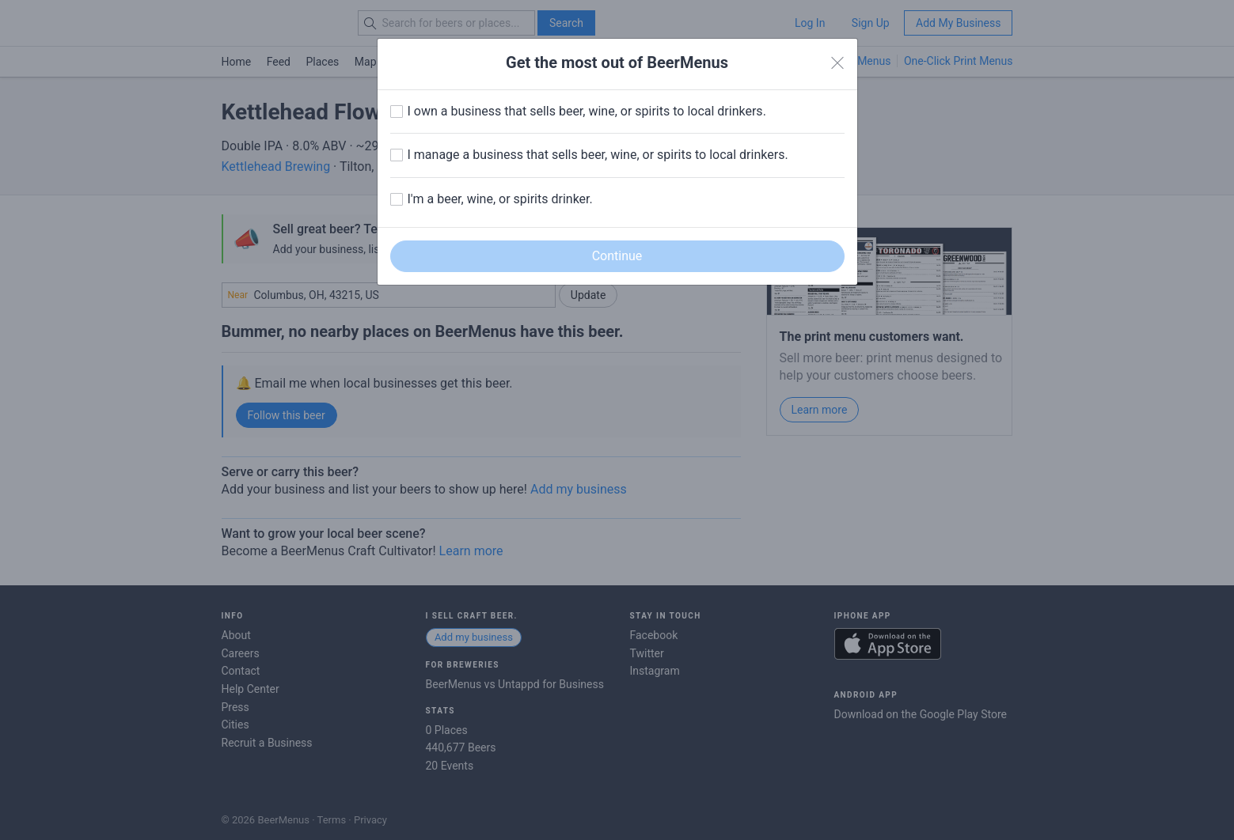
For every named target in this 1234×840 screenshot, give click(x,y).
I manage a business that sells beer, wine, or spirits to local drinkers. (598, 154)
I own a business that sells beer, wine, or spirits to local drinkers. (587, 111)
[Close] (837, 63)
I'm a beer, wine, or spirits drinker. (500, 198)
